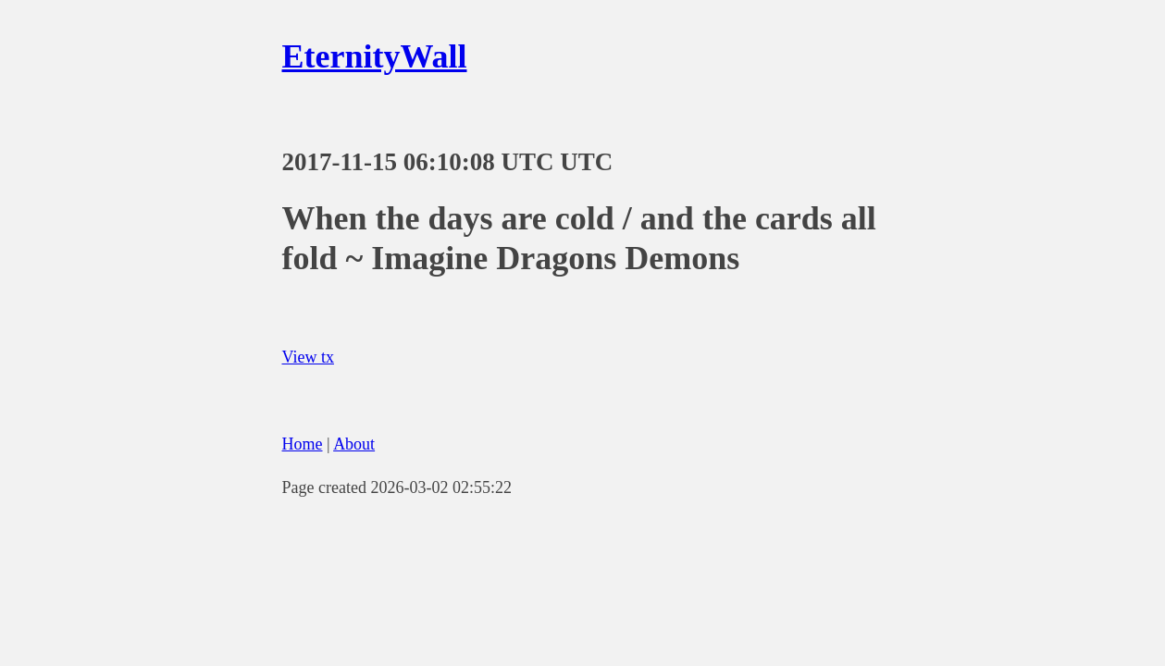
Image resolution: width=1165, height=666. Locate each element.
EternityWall (374, 56)
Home (302, 444)
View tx (308, 357)
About (354, 444)
